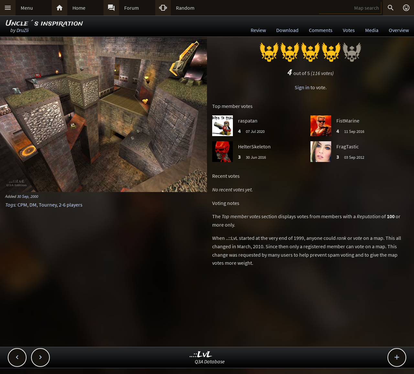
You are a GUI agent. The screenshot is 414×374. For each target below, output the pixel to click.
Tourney (48, 204)
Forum (131, 8)
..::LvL (201, 354)
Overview (399, 30)
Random (185, 8)
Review (258, 30)
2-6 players (70, 204)
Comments (320, 30)
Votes (349, 30)
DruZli (22, 30)
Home (78, 8)
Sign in (302, 87)
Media (371, 30)
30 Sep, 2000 (27, 196)
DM (33, 204)
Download (287, 30)
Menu (27, 8)
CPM (22, 204)
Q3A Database (210, 361)
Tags (10, 204)
